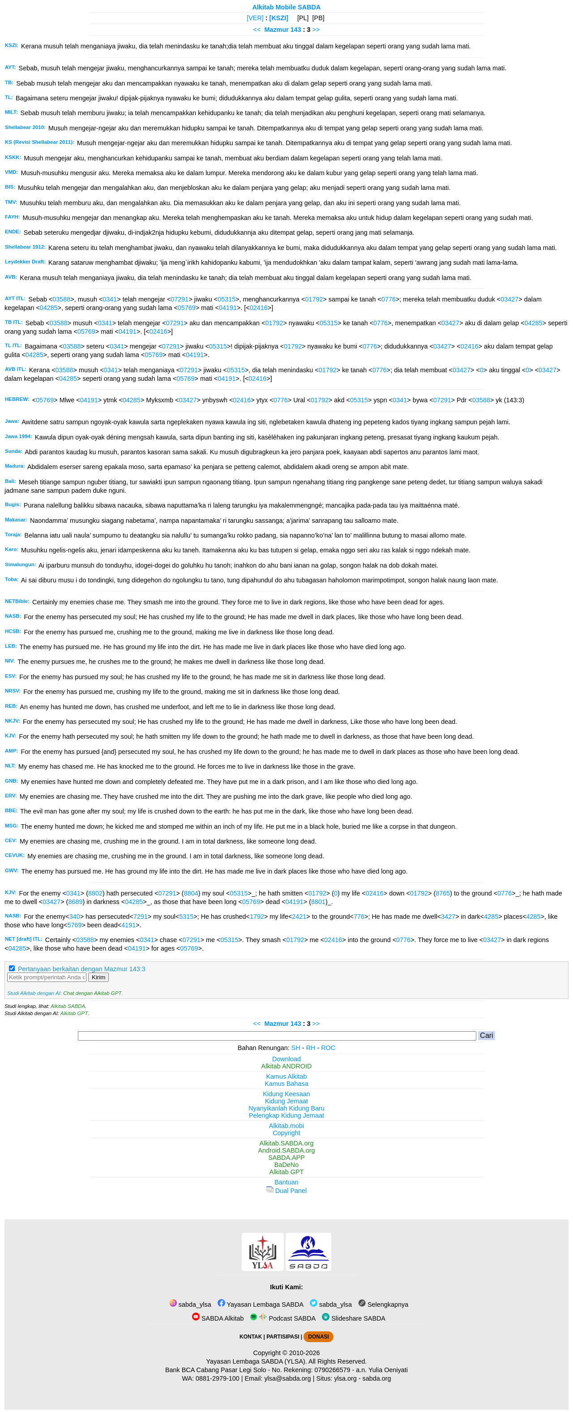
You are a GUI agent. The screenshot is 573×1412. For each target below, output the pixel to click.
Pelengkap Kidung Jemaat (286, 1115)
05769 (187, 307)
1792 (257, 916)
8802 (95, 893)
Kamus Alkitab (286, 1076)
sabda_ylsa (190, 1304)
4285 (491, 916)
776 (359, 916)
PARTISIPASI (282, 1337)
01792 (314, 299)
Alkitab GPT (74, 1013)
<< (257, 29)
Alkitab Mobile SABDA (286, 7)
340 (74, 916)
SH (295, 1047)
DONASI (318, 1337)
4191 (128, 925)
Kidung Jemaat (286, 1101)
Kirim (98, 977)
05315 (226, 299)
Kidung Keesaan (286, 1094)
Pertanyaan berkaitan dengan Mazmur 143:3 (81, 969)
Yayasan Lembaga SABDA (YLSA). (256, 1361)
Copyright (286, 1132)
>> (316, 29)
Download (286, 1059)
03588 (61, 299)
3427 (448, 916)
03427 (509, 299)
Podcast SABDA (283, 1318)
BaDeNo (286, 1164)
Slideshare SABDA (353, 1318)
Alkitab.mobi (286, 1125)
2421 (299, 916)
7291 (140, 916)
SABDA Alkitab (218, 1318)
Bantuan (286, 1182)
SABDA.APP (286, 1157)
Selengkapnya (383, 1304)
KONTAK (250, 1337)
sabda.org (377, 1378)
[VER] (255, 18)
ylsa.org (345, 1378)
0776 (388, 299)
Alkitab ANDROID (286, 1066)
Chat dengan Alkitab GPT (92, 993)
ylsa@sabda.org (287, 1378)
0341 (110, 299)
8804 (191, 893)
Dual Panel (286, 1190)
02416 (259, 307)
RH (311, 1047)
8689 (75, 901)
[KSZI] (278, 18)
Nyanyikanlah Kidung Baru (286, 1108)
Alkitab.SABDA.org (287, 1143)
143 (297, 29)
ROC (328, 1047)
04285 (49, 307)
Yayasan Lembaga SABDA (261, 1304)
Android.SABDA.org (286, 1150)
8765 (443, 893)
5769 (74, 925)
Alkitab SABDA (68, 1006)
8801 (318, 901)
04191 (228, 307)
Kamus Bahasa (286, 1083)
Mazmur (276, 29)
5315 (186, 916)
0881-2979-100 (217, 1378)
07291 (179, 299)
